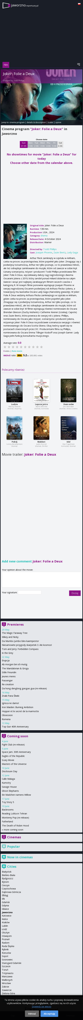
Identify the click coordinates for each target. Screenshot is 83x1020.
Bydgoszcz (7, 878)
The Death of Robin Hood (15, 825)
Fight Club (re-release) (13, 744)
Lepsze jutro (41, 404)
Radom (5, 942)
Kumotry (6, 782)
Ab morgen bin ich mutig (14, 664)
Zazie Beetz (60, 252)
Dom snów (68, 404)
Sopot (5, 956)
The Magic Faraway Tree (14, 632)
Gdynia (5, 905)
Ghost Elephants (10, 790)
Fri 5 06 (54, 144)
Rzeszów (6, 952)
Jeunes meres (9, 676)
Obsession (7, 715)
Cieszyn (6, 885)
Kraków (6, 922)
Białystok (6, 871)
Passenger (7, 680)
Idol (68, 441)
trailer (50, 122)
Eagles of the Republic (13, 755)
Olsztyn (6, 932)
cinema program (17, 122)
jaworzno (24, 5)
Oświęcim (7, 935)
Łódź (4, 929)
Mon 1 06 (30, 144)
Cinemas (14, 837)
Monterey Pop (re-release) (15, 817)
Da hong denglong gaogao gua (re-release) (24, 688)
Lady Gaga (72, 252)
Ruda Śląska (8, 946)
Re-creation (8, 684)
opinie (58, 122)
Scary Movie (8, 760)
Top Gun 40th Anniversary (15, 726)
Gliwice (5, 908)
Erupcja (6, 660)
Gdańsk (6, 902)
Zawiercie (7, 990)
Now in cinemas (20, 857)
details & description (36, 122)
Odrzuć (32, 1013)
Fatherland (7, 821)
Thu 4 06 (48, 144)
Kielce (5, 919)
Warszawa (7, 976)
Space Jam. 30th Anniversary (16, 751)
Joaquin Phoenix (44, 252)
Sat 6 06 (60, 144)
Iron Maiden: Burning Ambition (17, 707)
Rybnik (5, 949)
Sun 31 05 (23, 144)
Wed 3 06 (42, 144)
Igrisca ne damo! (10, 703)
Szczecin (6, 966)
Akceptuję (49, 1013)
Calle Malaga (8, 778)
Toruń (5, 969)
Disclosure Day (9, 771)
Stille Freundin (9, 672)
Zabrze (5, 986)
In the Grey (7, 652)
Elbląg (5, 895)
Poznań (6, 939)
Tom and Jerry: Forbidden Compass (20, 649)
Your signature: (10, 592)
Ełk (3, 898)
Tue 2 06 (36, 144)
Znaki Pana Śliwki (10, 695)
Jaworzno (7, 912)
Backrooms (8, 809)
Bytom (5, 881)
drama (44, 235)
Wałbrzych (7, 979)
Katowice (6, 915)
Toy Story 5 (8, 802)
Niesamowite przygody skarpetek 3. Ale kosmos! (27, 644)
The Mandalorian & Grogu (15, 668)
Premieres (15, 624)
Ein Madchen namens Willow (16, 794)
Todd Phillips (19, 80)
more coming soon (13, 829)
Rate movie (17, 351)
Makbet (41, 441)
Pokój (14, 441)
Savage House (9, 786)
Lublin (5, 925)
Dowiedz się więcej (41, 1006)
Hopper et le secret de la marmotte (20, 711)
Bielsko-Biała (8, 875)
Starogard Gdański (11, 963)
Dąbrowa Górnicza (11, 892)
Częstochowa (9, 888)
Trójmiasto (7, 973)
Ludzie (14, 404)
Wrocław (6, 983)
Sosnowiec (7, 959)
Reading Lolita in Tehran (14, 813)
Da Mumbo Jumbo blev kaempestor (20, 641)
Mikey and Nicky (10, 636)
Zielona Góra (8, 993)
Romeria (6, 719)
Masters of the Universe (14, 763)
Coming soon (17, 736)
